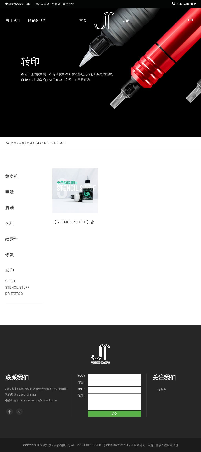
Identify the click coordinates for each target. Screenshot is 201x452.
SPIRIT (10, 281)
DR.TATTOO (14, 293)
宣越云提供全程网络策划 (163, 445)
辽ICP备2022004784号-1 (118, 445)
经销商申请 (37, 20)
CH (192, 20)
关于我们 (13, 20)
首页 (83, 20)
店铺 (125, 20)
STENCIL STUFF (17, 287)
